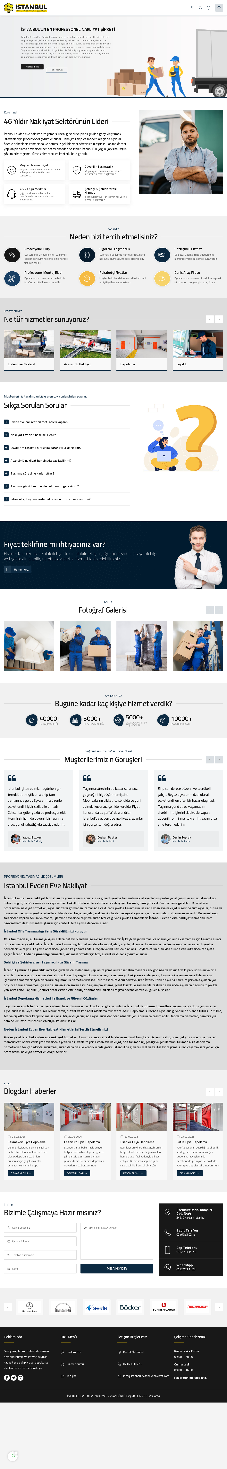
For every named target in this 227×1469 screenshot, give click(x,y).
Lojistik (182, 364)
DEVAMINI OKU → (21, 1173)
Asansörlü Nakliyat (77, 364)
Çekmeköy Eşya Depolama (27, 1142)
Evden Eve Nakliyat (22, 364)
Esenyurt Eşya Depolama (82, 1142)
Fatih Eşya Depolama (192, 1142)
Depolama (127, 364)
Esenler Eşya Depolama (137, 1142)
